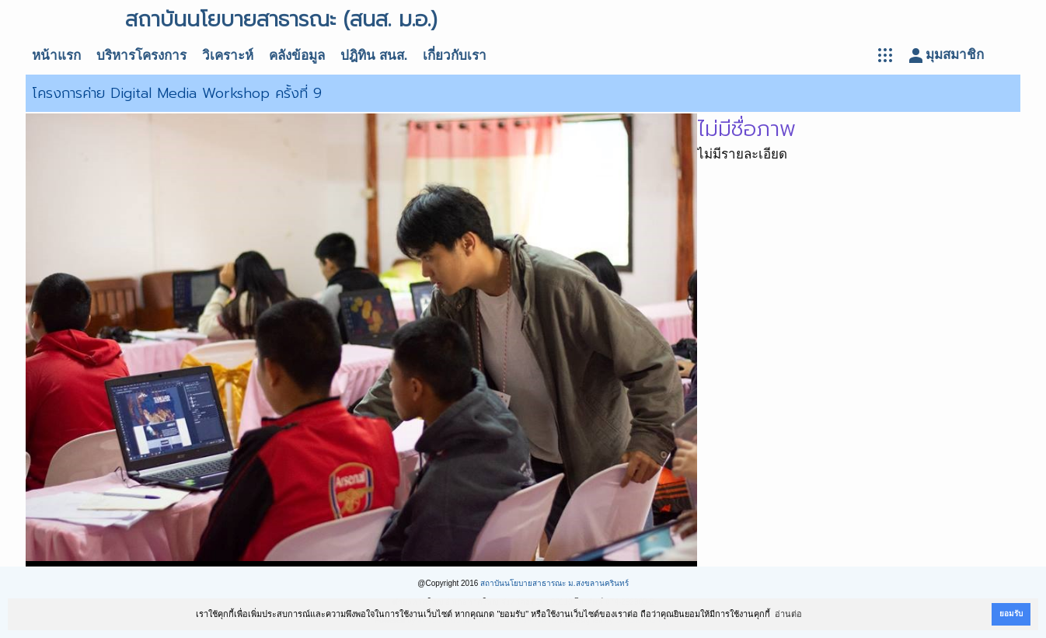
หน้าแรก (56, 55)
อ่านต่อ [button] (788, 614)
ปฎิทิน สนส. (373, 55)
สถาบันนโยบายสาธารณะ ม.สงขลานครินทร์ (554, 583)
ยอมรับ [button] (1011, 613)
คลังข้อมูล (297, 55)
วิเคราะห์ (227, 55)
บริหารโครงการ (141, 55)
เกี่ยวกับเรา (454, 55)
